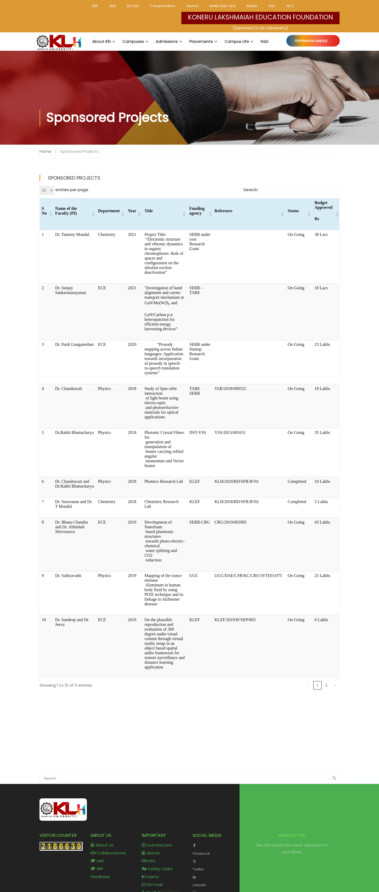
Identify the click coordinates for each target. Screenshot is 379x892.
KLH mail (152, 885)
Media (252, 5)
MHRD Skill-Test (222, 5)
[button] (50, 214)
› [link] (335, 685)
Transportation (162, 5)
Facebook (214, 849)
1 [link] (317, 685)
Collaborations (108, 853)
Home (45, 151)
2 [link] (326, 685)
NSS (272, 5)
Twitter (214, 865)
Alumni (192, 5)
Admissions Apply (310, 40)
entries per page (71, 190)
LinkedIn (214, 881)
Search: (250, 190)
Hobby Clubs (157, 869)
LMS (112, 5)
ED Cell (133, 5)
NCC (290, 5)
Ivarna (150, 877)
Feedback (100, 877)
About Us (102, 845)
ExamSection (157, 845)
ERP (95, 5)
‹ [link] (308, 685)
